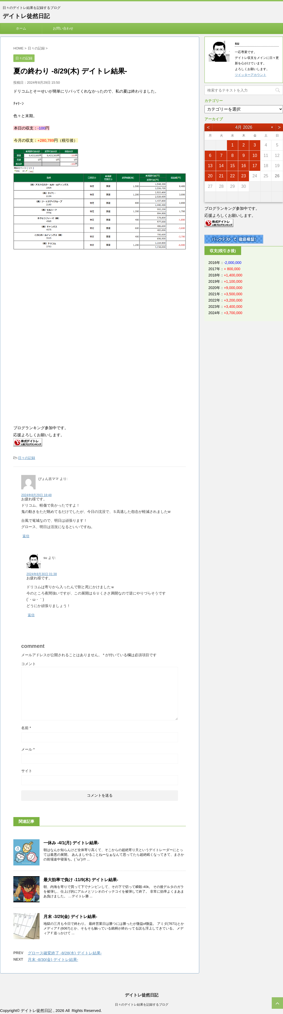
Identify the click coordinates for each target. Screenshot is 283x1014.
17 (254, 165)
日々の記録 (26, 458)
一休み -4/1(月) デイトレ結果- (71, 843)
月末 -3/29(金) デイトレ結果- (70, 916)
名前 (26, 728)
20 (210, 176)
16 (243, 165)
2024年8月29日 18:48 (36, 495)
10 (254, 155)
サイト (26, 771)
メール (28, 749)
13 (210, 165)
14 (221, 165)
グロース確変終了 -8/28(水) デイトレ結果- (65, 953)
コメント (28, 664)
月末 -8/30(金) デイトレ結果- (53, 959)
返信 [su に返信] (31, 615)
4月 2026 (243, 127)
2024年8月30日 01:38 (41, 574)
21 (221, 176)
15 (232, 165)
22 (232, 176)
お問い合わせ (63, 28)
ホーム (21, 28)
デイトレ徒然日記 (26, 16)
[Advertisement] (57, 299)
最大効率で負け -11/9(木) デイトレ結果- (80, 879)
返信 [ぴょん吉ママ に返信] (26, 536)
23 (243, 176)
